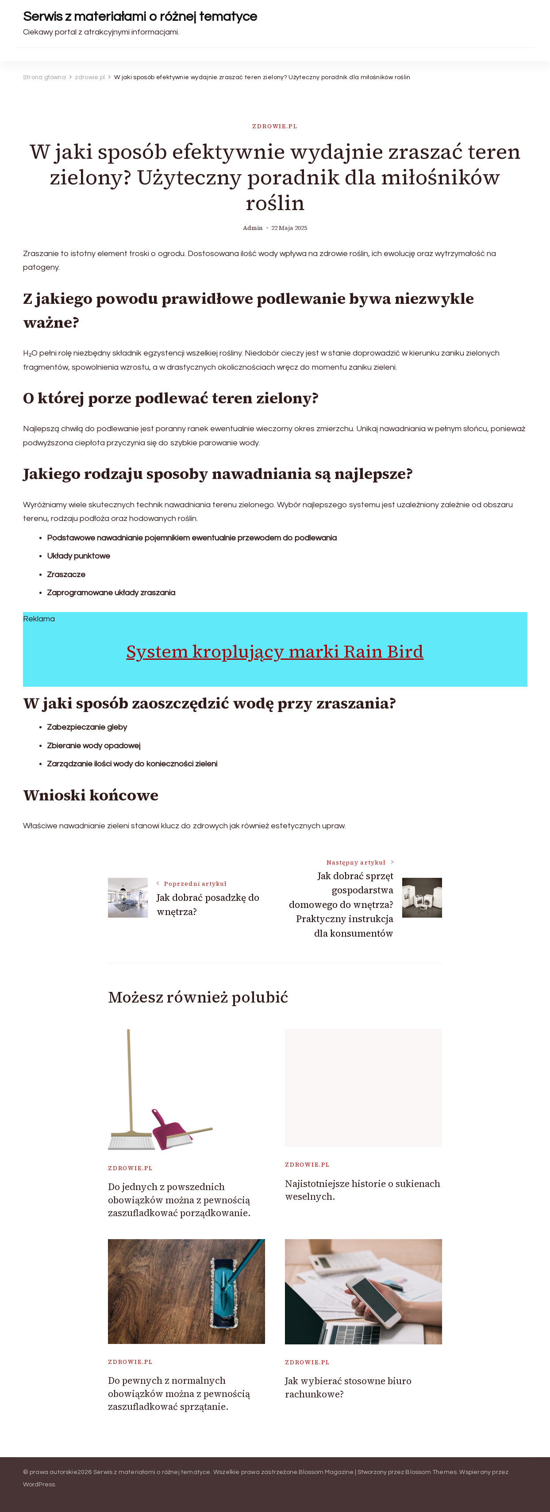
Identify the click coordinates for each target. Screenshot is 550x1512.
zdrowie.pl (274, 126)
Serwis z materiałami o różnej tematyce (140, 16)
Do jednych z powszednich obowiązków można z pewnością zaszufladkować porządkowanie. (179, 1199)
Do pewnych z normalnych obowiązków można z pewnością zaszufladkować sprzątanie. (179, 1393)
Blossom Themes (431, 1472)
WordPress (39, 1484)
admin (253, 228)
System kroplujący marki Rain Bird (275, 651)
